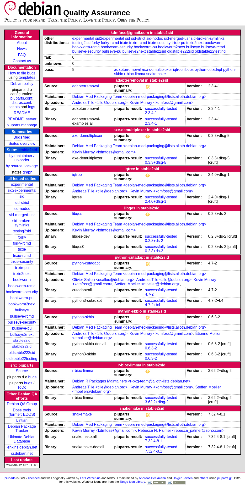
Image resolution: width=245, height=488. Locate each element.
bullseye (22, 310)
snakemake (156, 74)
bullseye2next (22, 334)
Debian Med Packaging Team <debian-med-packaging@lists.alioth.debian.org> (139, 97)
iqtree (178, 69)
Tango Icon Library (132, 481)
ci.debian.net (22, 453)
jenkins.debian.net (21, 447)
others (204, 478)
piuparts (10, 478)
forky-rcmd (22, 243)
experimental (22, 184)
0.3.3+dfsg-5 (155, 162)
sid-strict (22, 203)
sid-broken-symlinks (22, 223)
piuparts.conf (21, 98)
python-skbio (83, 317)
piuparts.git (224, 478)
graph (27, 172)
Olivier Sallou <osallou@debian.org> (103, 280)
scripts (14, 107)
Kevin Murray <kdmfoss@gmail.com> (161, 103)
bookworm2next (21, 304)
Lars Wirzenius (90, 478)
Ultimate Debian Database (22, 439)
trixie (22, 249)
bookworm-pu (21, 298)
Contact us (22, 61)
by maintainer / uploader (21, 158)
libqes (189, 69)
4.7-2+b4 (152, 305)
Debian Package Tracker (22, 428)
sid (21, 196)
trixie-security (22, 261)
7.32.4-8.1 (153, 441)
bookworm (22, 280)
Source (22, 371)
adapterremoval (127, 69)
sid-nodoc (22, 209)
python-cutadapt (208, 69)
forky (22, 237)
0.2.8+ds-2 (154, 241)
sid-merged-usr (22, 215)
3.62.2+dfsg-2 (156, 402)
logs (31, 107)
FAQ (22, 55)
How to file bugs (22, 73)
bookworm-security (22, 292)
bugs (32, 377)
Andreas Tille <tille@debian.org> (100, 103)
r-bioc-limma (134, 74)
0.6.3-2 (151, 348)
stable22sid (22, 346)
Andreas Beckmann (152, 478)
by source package (22, 166)
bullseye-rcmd (22, 316)
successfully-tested (161, 109)
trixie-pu (22, 268)
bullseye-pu (22, 328)
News (22, 49)
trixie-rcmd (22, 255)
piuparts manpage (22, 125)
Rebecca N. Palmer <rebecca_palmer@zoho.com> (181, 430)
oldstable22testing (21, 359)
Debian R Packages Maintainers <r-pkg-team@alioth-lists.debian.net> (131, 381)
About (22, 43)
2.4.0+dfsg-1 (155, 201)
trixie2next (22, 274)
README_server (22, 119)
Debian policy (22, 84)
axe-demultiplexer (157, 69)
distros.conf (21, 103)
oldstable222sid (22, 353)
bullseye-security (22, 322)
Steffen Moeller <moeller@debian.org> (147, 284)
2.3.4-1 (151, 113)
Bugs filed (21, 137)
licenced (34, 478)
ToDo (21, 387)
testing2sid (22, 231)
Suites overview (22, 143)
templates (27, 77)
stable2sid (27, 150)
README (22, 113)
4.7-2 (149, 294)
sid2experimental (21, 190)
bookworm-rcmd (22, 286)
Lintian (21, 420)
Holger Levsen (183, 478)
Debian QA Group (22, 404)
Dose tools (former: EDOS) (22, 412)
